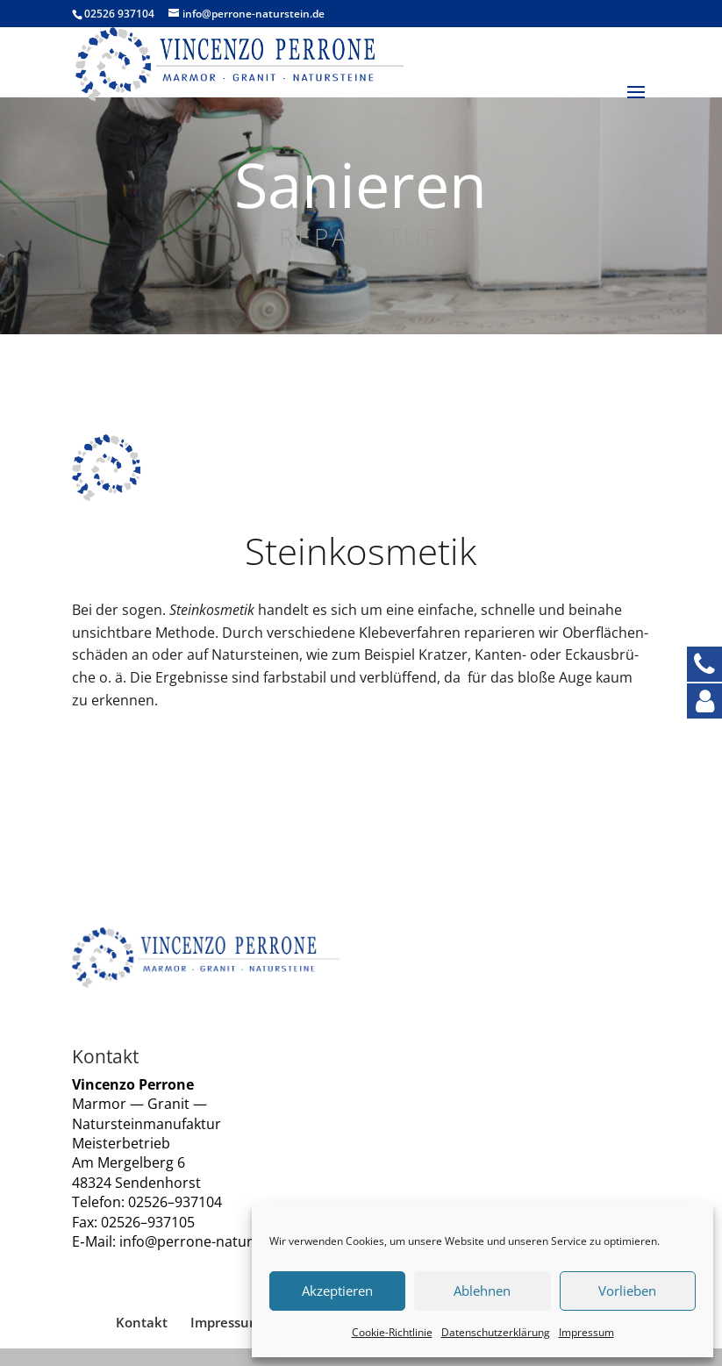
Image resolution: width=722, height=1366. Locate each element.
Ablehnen (482, 1290)
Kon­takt (142, 1322)
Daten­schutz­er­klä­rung (495, 1332)
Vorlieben (627, 1290)
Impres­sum (586, 1332)
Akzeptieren (337, 1290)
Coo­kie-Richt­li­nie (392, 1332)
